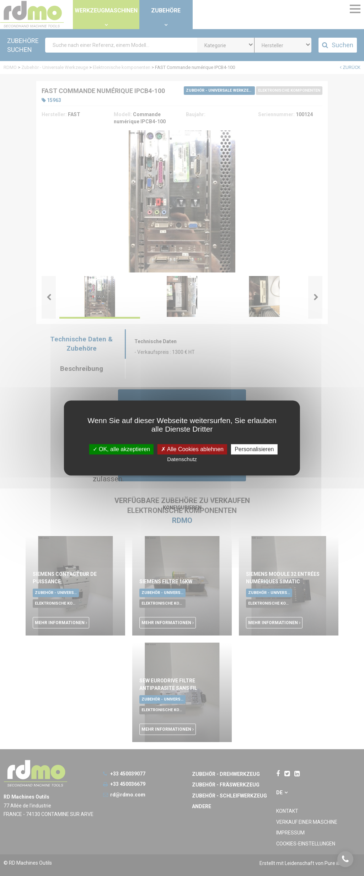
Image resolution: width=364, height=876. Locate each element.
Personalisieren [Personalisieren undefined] (254, 449)
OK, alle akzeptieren (121, 449)
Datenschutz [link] (182, 459)
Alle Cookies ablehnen (192, 449)
